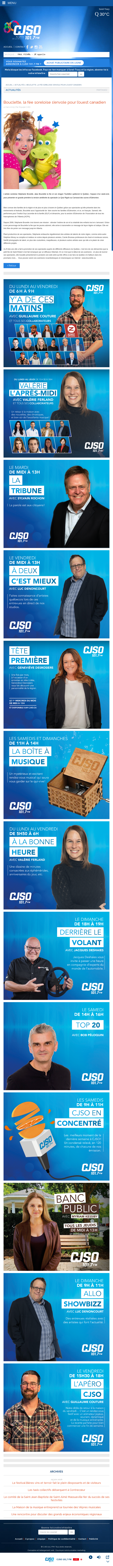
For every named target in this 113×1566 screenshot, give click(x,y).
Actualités (20, 85)
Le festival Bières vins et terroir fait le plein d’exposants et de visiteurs (56, 1482)
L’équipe (41, 1539)
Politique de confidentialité (61, 1539)
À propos (29, 1539)
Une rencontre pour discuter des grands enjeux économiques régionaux (56, 1514)
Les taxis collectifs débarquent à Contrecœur (56, 1489)
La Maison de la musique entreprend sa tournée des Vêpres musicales (56, 1507)
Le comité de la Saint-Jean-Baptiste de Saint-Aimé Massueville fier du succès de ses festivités (56, 1498)
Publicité (93, 1539)
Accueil (8, 47)
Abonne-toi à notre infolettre (56, 1528)
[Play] (90, 1557)
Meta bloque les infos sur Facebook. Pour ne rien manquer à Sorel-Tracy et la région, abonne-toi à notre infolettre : (56, 72)
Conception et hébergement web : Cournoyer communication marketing (56, 1550)
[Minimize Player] (108, 1561)
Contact (20, 47)
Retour (11, 265)
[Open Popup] (107, 1557)
